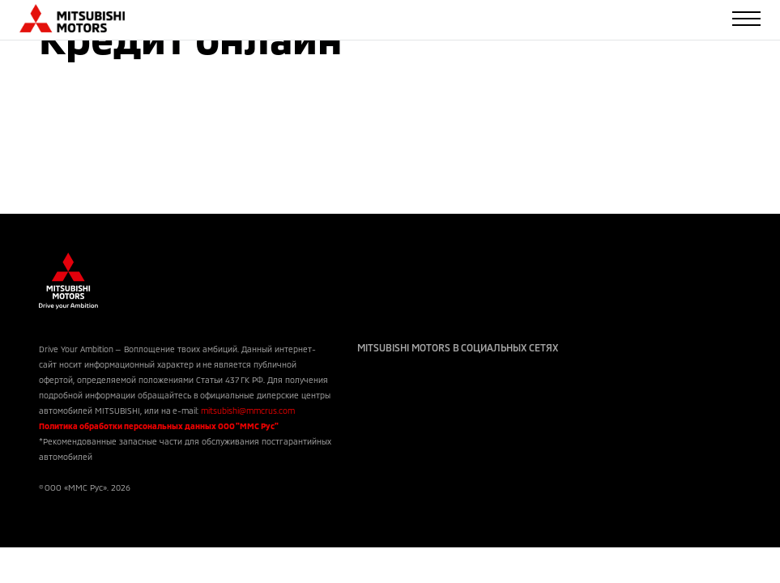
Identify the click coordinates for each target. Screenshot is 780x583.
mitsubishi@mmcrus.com (248, 410)
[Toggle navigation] (746, 18)
